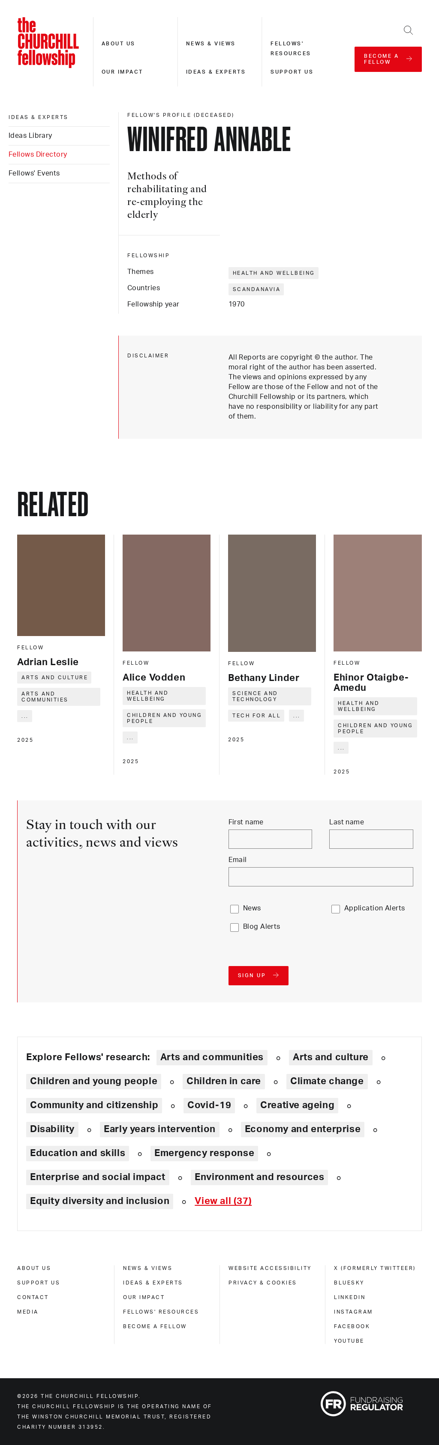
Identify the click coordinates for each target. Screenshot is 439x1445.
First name (246, 822)
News (252, 908)
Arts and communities (45, 696)
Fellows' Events (34, 173)
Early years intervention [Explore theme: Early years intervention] (160, 1129)
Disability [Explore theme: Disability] (52, 1129)
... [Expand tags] (25, 716)
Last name (346, 822)
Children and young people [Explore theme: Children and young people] (93, 1081)
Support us (292, 71)
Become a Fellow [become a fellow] (155, 1326)
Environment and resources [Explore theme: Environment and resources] (259, 1177)
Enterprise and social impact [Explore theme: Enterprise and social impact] (97, 1177)
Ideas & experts (216, 71)
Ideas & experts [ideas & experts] (39, 117)
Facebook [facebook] (352, 1326)
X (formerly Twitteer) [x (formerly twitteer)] (375, 1268)
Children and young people (164, 718)
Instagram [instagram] (353, 1311)
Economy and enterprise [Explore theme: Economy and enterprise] (303, 1129)
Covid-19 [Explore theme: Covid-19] (209, 1105)
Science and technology (255, 696)
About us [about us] (34, 1268)
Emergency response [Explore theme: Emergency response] (204, 1153)
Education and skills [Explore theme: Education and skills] (77, 1153)
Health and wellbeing (274, 273)
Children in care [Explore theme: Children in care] (223, 1081)
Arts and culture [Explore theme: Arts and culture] (331, 1057)
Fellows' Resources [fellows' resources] (161, 1311)
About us (118, 43)
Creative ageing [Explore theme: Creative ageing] (297, 1105)
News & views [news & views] (147, 1268)
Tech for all (256, 715)
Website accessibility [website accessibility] (270, 1268)
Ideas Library (30, 135)
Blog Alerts (261, 926)
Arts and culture (54, 677)
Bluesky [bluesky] (349, 1282)
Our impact (122, 71)
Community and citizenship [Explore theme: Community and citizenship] (94, 1105)
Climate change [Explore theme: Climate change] (327, 1081)
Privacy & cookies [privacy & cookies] (263, 1282)
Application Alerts (374, 908)
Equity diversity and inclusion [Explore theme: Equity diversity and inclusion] (99, 1201)
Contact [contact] (33, 1297)
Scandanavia (257, 289)
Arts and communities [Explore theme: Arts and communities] (212, 1057)
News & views (211, 43)
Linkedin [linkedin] (349, 1297)
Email (238, 859)
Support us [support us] (38, 1282)
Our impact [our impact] (144, 1297)
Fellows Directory (38, 154)
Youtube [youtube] (349, 1341)
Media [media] (28, 1311)
